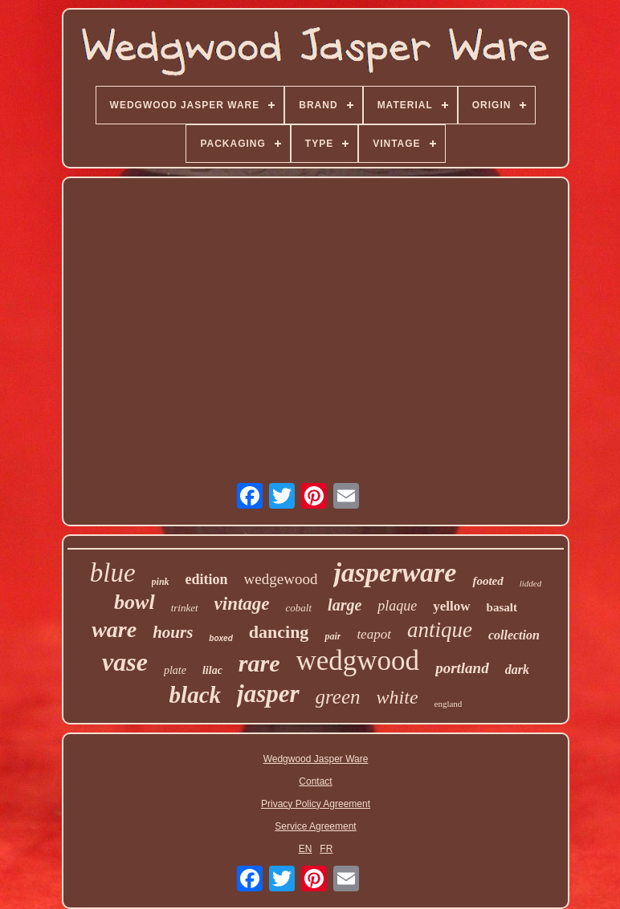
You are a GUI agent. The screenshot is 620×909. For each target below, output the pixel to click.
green (338, 697)
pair (332, 636)
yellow (451, 606)
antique (439, 630)
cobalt (299, 608)
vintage (242, 604)
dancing (279, 632)
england (448, 703)
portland (462, 667)
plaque (397, 606)
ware (114, 629)
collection (514, 635)
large (344, 605)
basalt (502, 607)
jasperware (394, 572)
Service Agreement (315, 826)
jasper (268, 694)
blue (113, 572)
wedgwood (358, 660)
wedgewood (281, 578)
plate (175, 670)
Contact (315, 781)
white (397, 697)
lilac (212, 670)
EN (305, 848)
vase (125, 661)
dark (517, 669)
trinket (184, 608)
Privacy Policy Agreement (315, 804)
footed (487, 580)
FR (326, 848)
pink (160, 581)
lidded (531, 583)
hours (173, 632)
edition (207, 579)
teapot (374, 634)
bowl (134, 602)
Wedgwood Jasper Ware (316, 759)
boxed (220, 638)
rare (259, 663)
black (195, 695)
